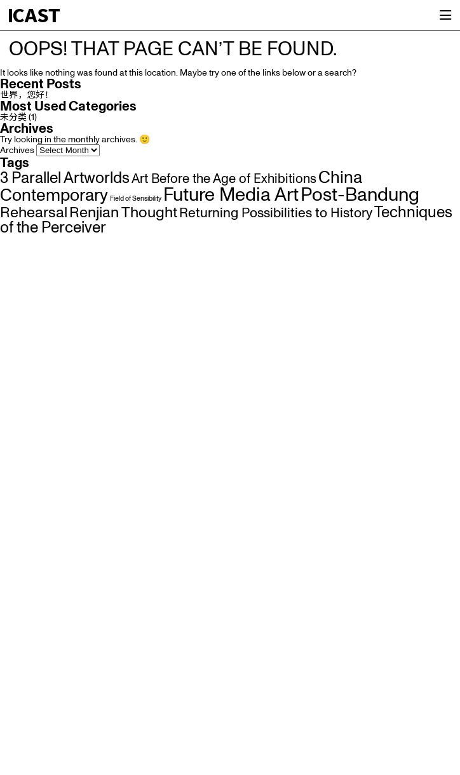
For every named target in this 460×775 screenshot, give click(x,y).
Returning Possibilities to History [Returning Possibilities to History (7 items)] (275, 213)
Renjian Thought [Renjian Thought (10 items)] (123, 212)
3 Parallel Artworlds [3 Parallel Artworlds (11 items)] (65, 178)
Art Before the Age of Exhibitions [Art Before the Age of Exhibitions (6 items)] (224, 179)
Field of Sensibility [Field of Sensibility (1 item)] (135, 199)
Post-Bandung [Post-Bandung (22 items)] (360, 195)
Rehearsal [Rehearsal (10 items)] (33, 212)
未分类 (13, 117)
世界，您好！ (26, 95)
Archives (17, 150)
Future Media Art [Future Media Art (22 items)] (231, 195)
